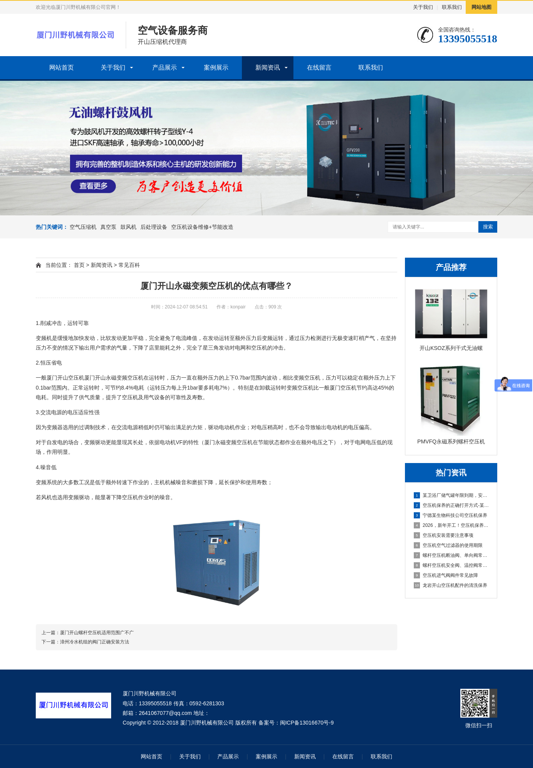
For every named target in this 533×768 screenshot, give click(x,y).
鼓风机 (128, 227)
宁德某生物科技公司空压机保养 (450, 515)
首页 (79, 265)
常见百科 (129, 265)
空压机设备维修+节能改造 (202, 227)
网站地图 (481, 7)
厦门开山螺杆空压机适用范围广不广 (97, 632)
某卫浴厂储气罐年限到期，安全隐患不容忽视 (451, 495)
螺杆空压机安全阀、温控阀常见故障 (451, 565)
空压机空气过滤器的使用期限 (448, 545)
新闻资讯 (267, 67)
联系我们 (452, 7)
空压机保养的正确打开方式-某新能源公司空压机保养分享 (451, 505)
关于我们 (423, 7)
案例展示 (216, 67)
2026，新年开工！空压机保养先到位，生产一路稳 (451, 525)
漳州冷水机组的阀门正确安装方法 (94, 642)
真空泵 (108, 227)
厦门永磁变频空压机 (228, 442)
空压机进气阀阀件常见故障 (446, 575)
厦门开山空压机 (65, 378)
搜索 (488, 227)
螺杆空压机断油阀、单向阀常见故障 (451, 555)
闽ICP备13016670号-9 (307, 723)
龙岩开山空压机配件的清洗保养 (450, 585)
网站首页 (61, 67)
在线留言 (319, 67)
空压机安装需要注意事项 (443, 535)
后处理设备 (153, 227)
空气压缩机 (83, 227)
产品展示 (164, 67)
